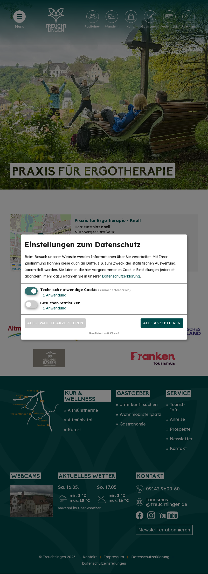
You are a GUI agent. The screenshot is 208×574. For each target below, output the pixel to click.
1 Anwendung (53, 295)
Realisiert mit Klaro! (104, 333)
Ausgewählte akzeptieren (55, 323)
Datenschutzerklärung (121, 276)
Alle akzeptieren (162, 323)
